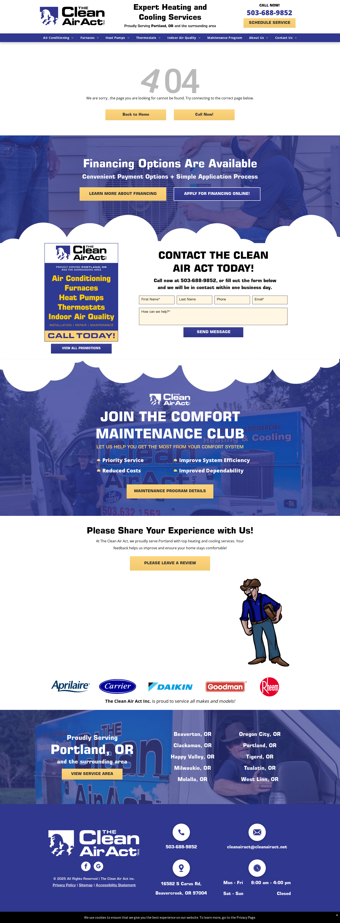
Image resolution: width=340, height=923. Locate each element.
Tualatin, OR (260, 768)
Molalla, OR (192, 780)
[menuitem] (58, 37)
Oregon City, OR (260, 734)
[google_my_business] (98, 867)
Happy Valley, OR (192, 757)
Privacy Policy (64, 885)
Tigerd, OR (259, 757)
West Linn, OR (259, 780)
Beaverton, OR (192, 734)
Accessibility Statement (116, 885)
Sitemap (86, 885)
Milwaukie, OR (192, 768)
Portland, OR (259, 746)
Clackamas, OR (192, 746)
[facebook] (86, 867)
